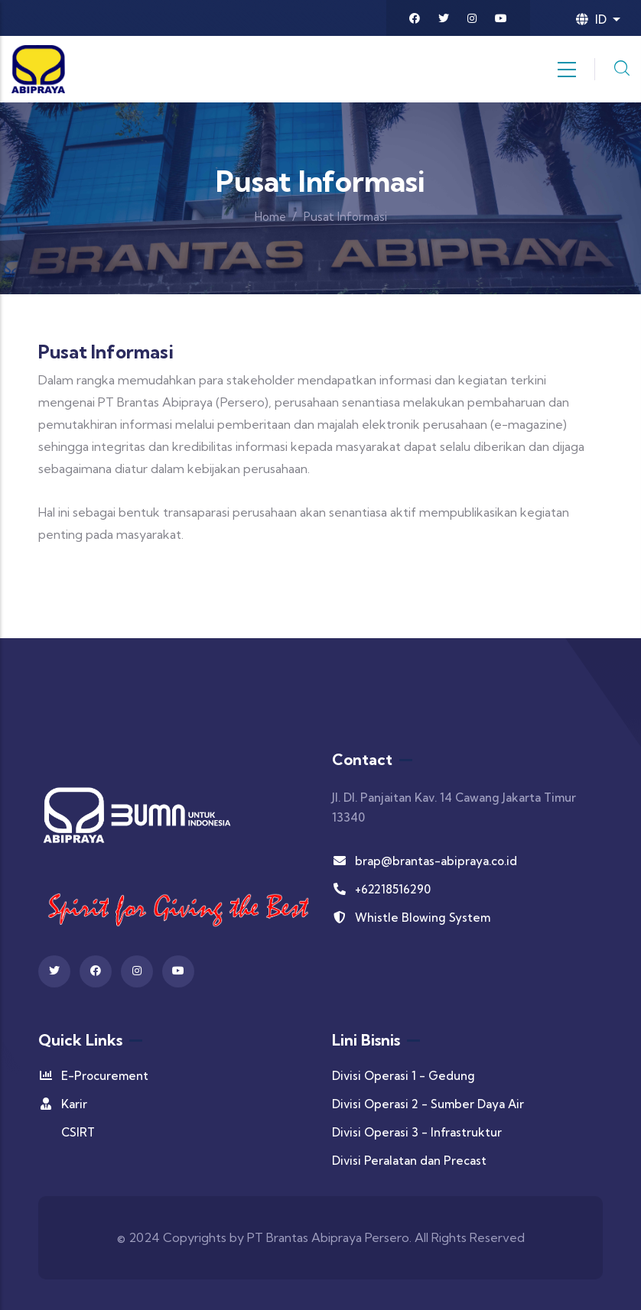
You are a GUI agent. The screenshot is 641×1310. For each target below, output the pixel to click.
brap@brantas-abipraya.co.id (424, 861)
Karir (62, 1104)
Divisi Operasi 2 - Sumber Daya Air (428, 1104)
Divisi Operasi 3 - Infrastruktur (417, 1132)
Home (270, 216)
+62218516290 (381, 889)
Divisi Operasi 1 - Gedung (403, 1075)
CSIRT (78, 1132)
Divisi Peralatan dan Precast (409, 1160)
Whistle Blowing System (411, 917)
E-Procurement (93, 1075)
